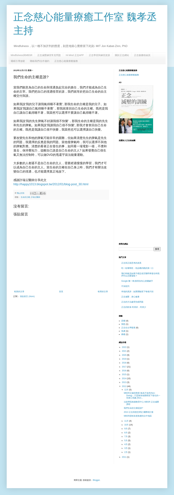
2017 (124, 367)
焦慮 (123, 331)
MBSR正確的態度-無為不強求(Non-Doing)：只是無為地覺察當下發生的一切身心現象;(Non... (142, 395)
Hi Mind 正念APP (75, 55)
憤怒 (123, 324)
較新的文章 (19, 291)
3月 (126, 448)
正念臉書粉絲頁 (142, 55)
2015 (124, 374)
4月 (126, 444)
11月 (126, 421)
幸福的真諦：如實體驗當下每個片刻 (137, 291)
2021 (124, 351)
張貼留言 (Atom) (27, 296)
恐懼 (123, 321)
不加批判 (125, 286)
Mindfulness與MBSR (21, 55)
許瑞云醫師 (35, 197)
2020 (124, 355)
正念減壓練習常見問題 (49, 55)
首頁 (61, 291)
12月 (126, 390)
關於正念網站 (122, 55)
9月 (126, 428)
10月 (126, 425)
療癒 (123, 334)
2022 (124, 347)
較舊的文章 (103, 291)
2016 (124, 370)
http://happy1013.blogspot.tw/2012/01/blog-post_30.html (50, 184)
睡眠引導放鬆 (18, 61)
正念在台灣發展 (128, 327)
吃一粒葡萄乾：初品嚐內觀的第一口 (137, 268)
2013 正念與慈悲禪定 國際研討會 (138, 412)
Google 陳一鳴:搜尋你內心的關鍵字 (137, 281)
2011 (124, 457)
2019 (124, 359)
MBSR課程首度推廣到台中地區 (138, 416)
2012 (124, 386)
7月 (126, 436)
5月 (126, 440)
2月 (126, 452)
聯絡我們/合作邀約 (39, 61)
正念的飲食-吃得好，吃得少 (133, 307)
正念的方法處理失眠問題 (132, 302)
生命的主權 (25, 197)
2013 (124, 382)
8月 (126, 432)
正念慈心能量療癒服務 (66, 61)
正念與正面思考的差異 (131, 263)
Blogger (96, 480)
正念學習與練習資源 (99, 55)
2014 (124, 378)
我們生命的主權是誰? (133, 408)
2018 (124, 363)
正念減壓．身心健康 (130, 297)
